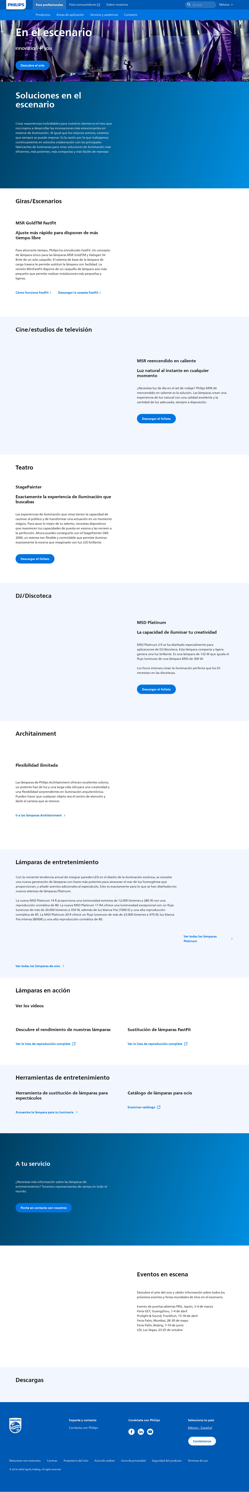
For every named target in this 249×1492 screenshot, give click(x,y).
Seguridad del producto (166, 1461)
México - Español (200, 1428)
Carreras (52, 1461)
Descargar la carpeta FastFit (80, 292)
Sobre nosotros (117, 4)
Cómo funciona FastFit (34, 292)
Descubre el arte (32, 65)
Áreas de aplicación (70, 14)
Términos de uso (198, 1461)
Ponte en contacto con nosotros (44, 1208)
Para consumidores (84, 4)
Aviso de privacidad (133, 1461)
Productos (43, 14)
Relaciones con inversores (25, 1461)
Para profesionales (49, 4)
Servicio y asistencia (104, 14)
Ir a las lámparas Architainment (41, 815)
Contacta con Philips (83, 1428)
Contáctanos (202, 1441)
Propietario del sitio (76, 1461)
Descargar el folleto (156, 419)
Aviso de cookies (104, 1461)
